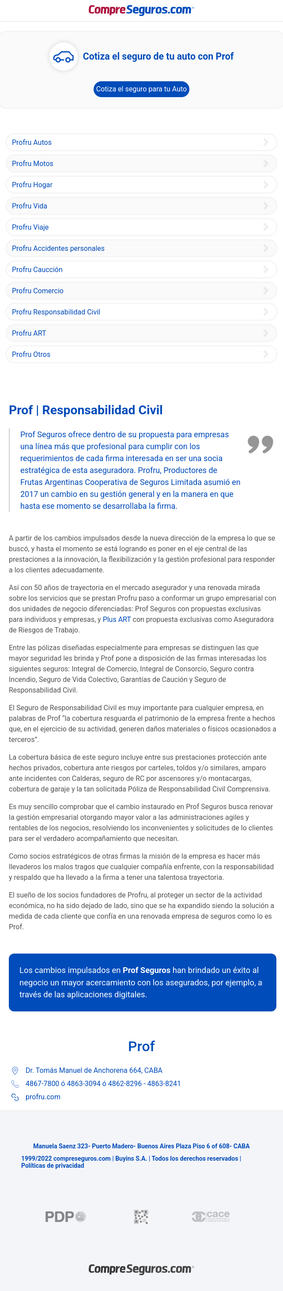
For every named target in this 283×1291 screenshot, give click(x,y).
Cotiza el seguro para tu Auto (141, 89)
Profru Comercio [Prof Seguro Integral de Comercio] (38, 291)
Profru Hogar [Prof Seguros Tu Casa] (32, 185)
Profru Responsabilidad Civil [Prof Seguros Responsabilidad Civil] (56, 312)
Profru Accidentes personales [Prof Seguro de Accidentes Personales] (58, 248)
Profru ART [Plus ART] (29, 333)
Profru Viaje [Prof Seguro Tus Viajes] (30, 227)
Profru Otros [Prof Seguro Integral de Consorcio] (31, 354)
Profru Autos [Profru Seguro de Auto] (32, 142)
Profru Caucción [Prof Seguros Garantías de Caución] (37, 269)
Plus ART (117, 619)
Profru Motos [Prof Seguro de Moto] (32, 163)
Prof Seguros (146, 970)
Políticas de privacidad (52, 1165)
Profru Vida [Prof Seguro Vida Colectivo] (29, 206)
